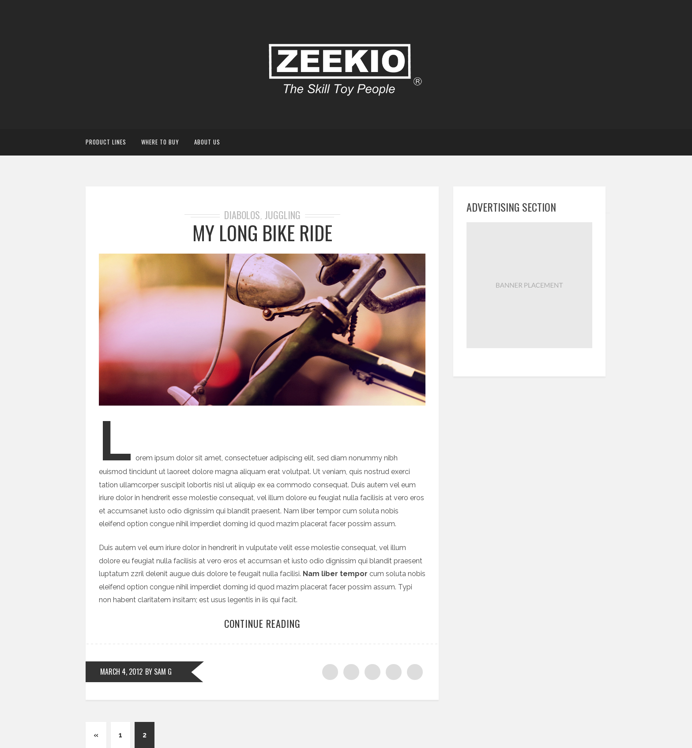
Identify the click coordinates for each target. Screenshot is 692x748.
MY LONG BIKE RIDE (262, 232)
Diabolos (242, 215)
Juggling (283, 215)
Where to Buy (160, 141)
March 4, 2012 (121, 671)
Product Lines (106, 141)
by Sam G (158, 671)
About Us (207, 141)
